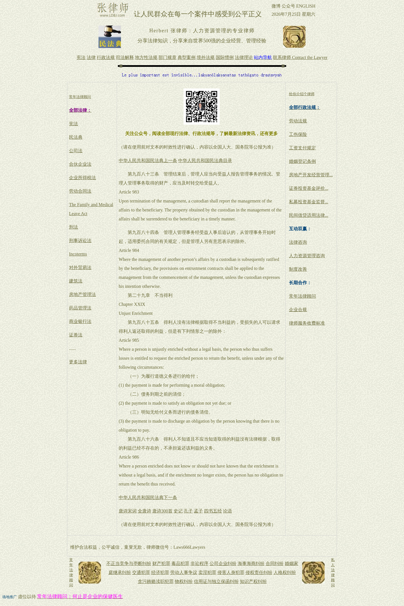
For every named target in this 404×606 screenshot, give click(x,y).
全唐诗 (144, 511)
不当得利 (164, 295)
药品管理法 (80, 308)
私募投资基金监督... (308, 201)
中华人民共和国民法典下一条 (148, 497)
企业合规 (298, 309)
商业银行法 (80, 321)
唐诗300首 (162, 511)
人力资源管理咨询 (307, 255)
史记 (178, 511)
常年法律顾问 (302, 296)
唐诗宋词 (128, 511)
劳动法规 (298, 121)
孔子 (188, 511)
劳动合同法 (80, 191)
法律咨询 (298, 242)
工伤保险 (298, 134)
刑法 (73, 227)
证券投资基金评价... (308, 188)
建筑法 (75, 281)
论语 (227, 511)
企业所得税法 (82, 177)
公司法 (75, 150)
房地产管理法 (82, 294)
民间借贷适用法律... (308, 215)
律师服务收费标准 (307, 323)
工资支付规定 (302, 147)
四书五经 (213, 511)
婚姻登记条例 (302, 161)
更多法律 (78, 361)
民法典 (75, 137)
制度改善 (298, 269)
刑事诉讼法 (80, 240)
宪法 (73, 123)
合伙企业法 (80, 164)
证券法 (75, 334)
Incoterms (78, 254)
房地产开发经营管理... (311, 174)
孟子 (198, 511)
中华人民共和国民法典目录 (205, 160)
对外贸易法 (80, 267)
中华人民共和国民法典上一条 (148, 160)
